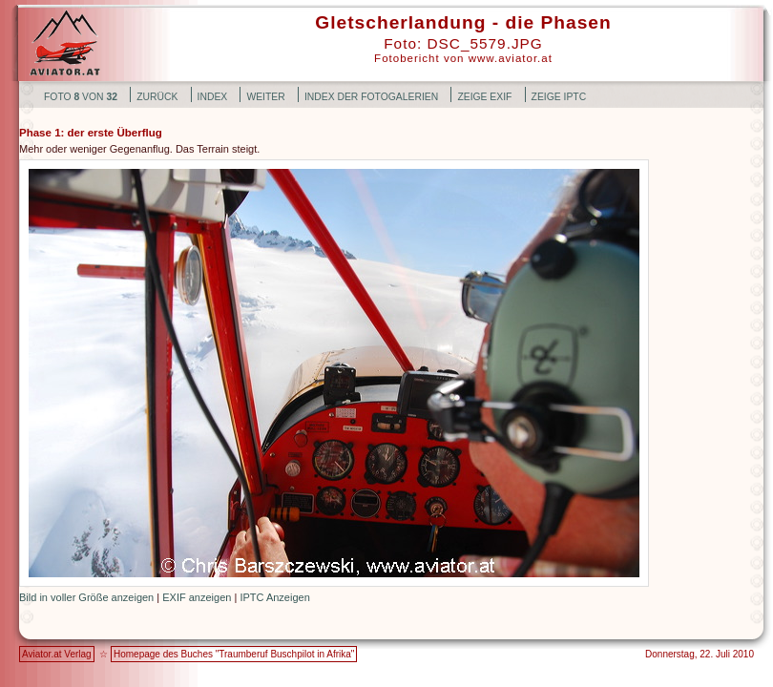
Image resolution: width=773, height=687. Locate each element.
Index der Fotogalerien (371, 97)
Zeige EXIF (484, 97)
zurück (157, 97)
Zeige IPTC (559, 97)
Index (213, 97)
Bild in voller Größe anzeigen (86, 597)
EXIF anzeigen (196, 597)
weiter (265, 97)
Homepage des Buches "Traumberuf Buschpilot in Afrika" (234, 654)
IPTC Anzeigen (274, 597)
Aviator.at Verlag (57, 654)
